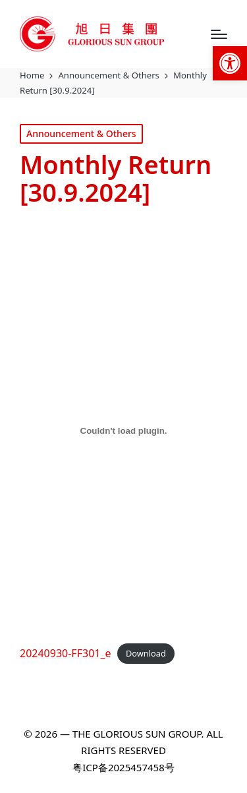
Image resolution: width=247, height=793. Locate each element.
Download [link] (146, 654)
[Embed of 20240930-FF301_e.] (123, 430)
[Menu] (219, 34)
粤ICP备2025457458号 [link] (123, 767)
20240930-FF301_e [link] (65, 653)
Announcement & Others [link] (81, 133)
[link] (230, 63)
